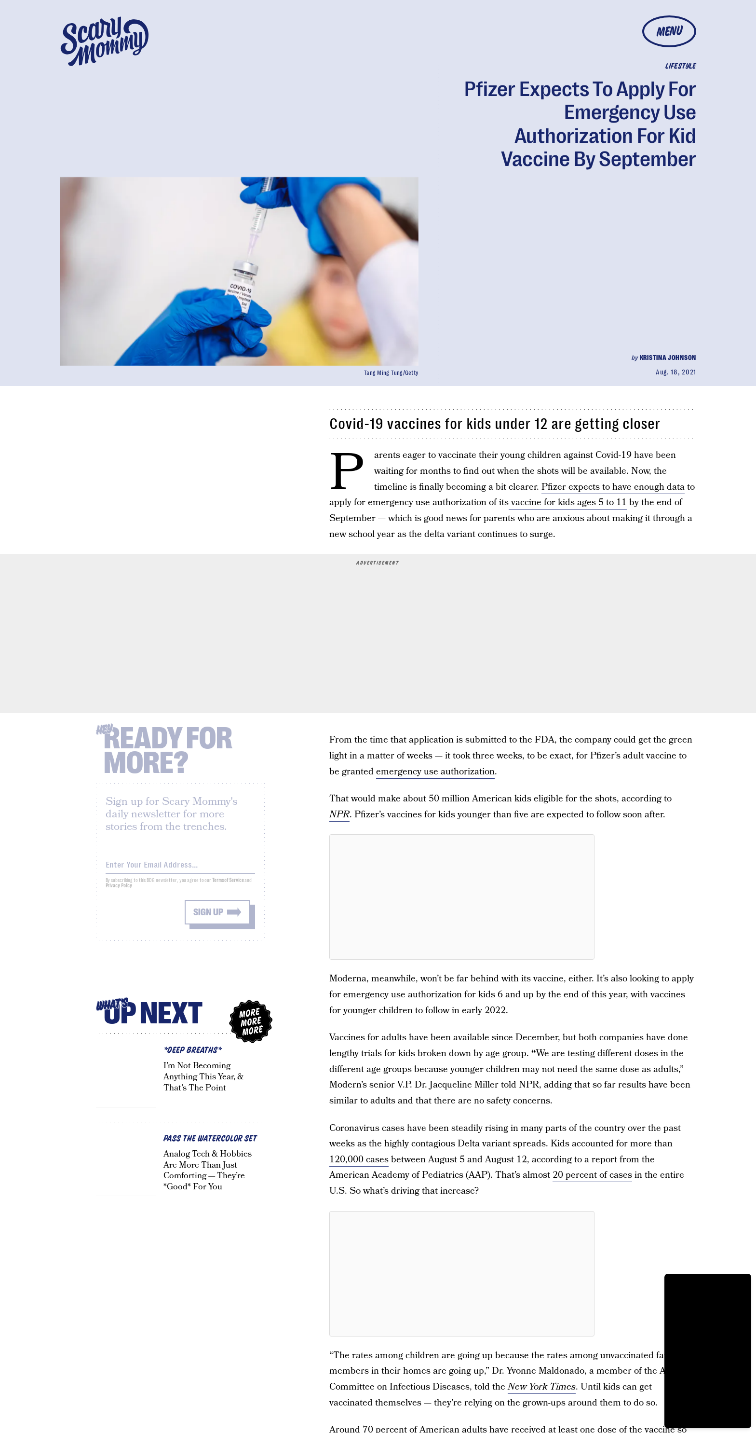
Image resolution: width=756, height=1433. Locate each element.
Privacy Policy (119, 892)
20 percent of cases (592, 1175)
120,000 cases (359, 1159)
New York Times (542, 1386)
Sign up (208, 918)
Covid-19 (613, 455)
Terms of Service (227, 886)
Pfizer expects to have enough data (613, 487)
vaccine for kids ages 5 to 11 (568, 502)
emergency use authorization (435, 771)
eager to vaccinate (439, 455)
